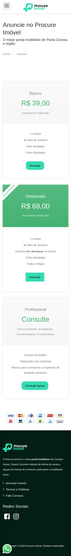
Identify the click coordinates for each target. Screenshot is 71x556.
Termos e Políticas (17, 489)
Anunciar (35, 165)
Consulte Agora (35, 385)
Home (6, 54)
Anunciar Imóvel (16, 483)
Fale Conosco (14, 495)
